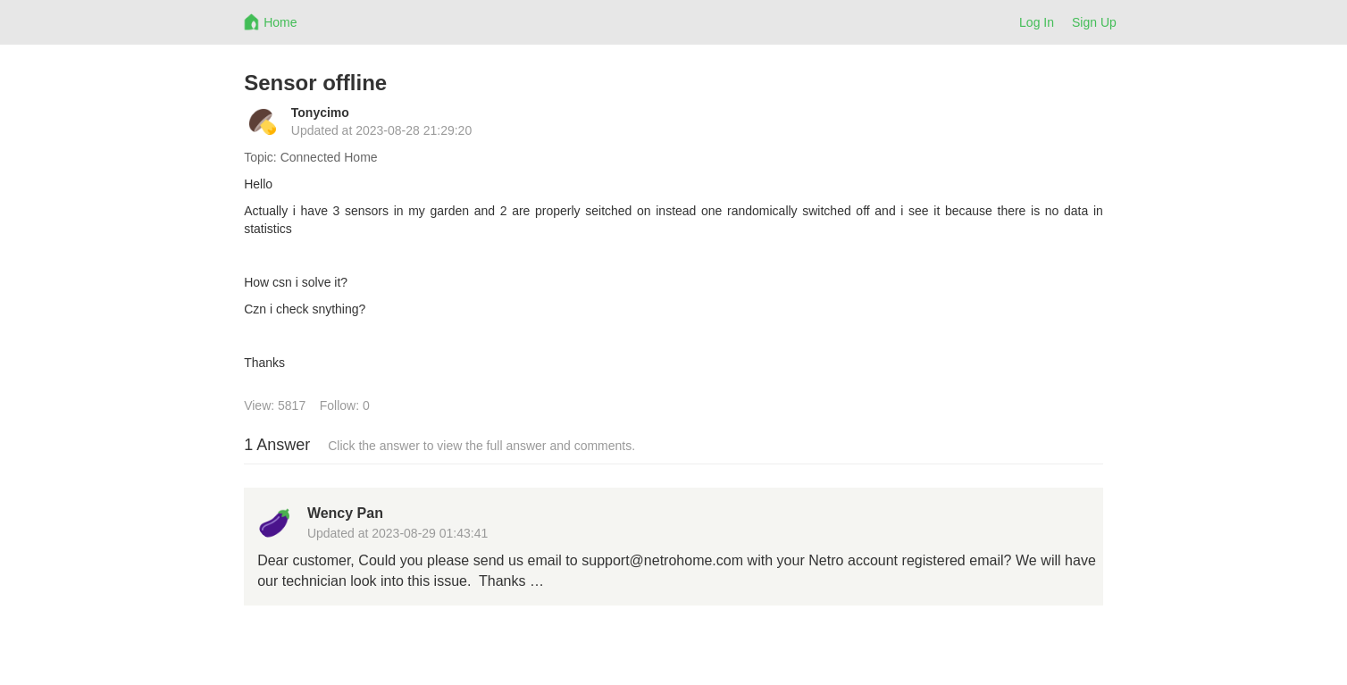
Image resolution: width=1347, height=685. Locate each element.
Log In (1036, 22)
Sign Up (1094, 22)
